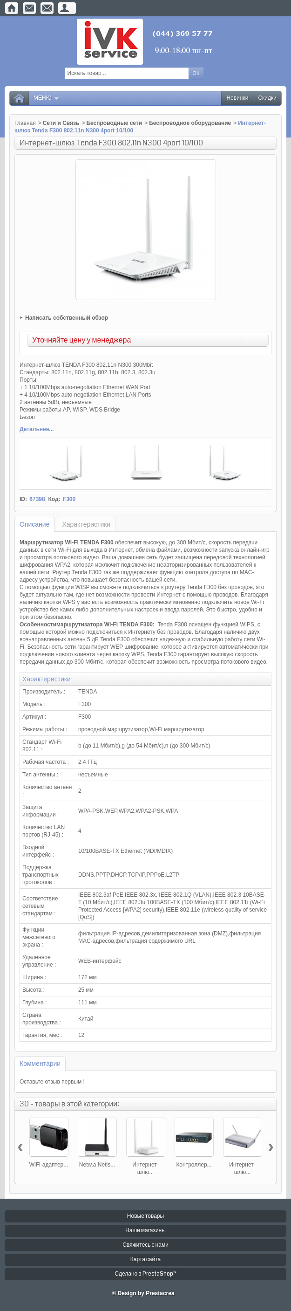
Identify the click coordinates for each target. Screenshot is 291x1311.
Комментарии (40, 1063)
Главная (25, 123)
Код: (54, 499)
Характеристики (86, 524)
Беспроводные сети (114, 123)
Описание (34, 524)
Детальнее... (37, 429)
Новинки (237, 98)
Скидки (267, 98)
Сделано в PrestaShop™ (145, 1274)
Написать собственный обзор (66, 318)
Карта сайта (145, 1259)
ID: (23, 499)
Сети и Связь (61, 123)
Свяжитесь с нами (145, 1245)
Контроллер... (193, 1164)
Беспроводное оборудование (190, 123)
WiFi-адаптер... (48, 1164)
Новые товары (145, 1216)
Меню (47, 98)
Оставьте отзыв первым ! (52, 1081)
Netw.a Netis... (97, 1164)
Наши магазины (145, 1231)
